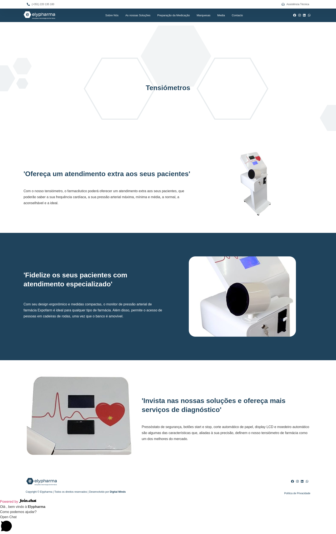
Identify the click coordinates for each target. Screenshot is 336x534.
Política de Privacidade (297, 493)
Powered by (18, 501)
